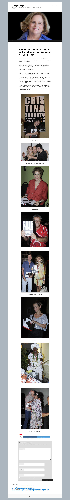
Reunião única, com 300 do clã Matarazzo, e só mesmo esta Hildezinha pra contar (35, 489)
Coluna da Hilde (25, 438)
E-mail (21, 469)
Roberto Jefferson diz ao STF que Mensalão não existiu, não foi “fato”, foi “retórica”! (36, 490)
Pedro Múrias (14, 488)
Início (13, 40)
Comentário (22, 449)
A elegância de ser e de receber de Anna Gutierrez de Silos (24, 487)
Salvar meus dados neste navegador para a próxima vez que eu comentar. (31, 477)
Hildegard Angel (18, 6)
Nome (21, 464)
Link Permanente (39, 438)
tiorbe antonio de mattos (16, 490)
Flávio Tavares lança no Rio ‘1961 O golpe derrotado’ (27, 488)
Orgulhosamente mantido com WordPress (35, 496)
